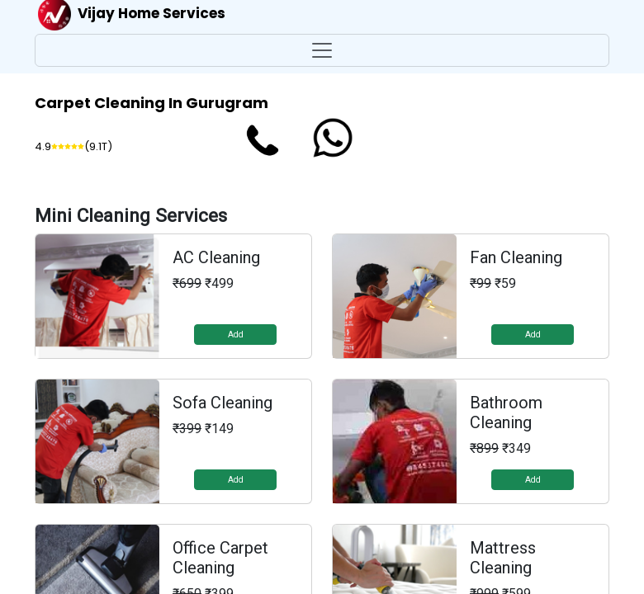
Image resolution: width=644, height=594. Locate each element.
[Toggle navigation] (322, 50)
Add (236, 334)
